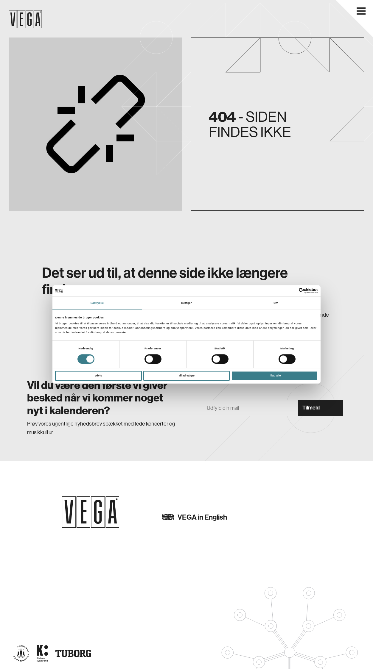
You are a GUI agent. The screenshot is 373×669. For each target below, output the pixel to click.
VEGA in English (194, 516)
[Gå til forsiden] (90, 512)
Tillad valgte (186, 375)
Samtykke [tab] (97, 302)
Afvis (98, 375)
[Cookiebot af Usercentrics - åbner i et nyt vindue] (292, 291)
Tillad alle (274, 375)
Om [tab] (275, 302)
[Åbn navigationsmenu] (361, 11)
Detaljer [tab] (186, 302)
